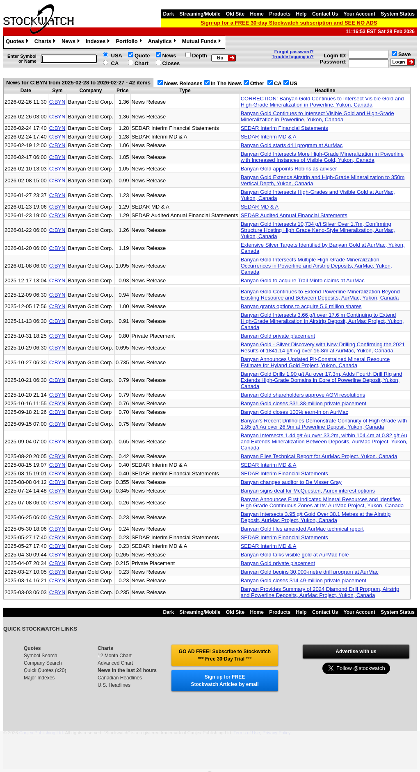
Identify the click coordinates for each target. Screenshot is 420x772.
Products (279, 14)
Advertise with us (356, 651)
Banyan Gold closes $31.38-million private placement (303, 403)
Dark (168, 14)
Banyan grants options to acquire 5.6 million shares (301, 306)
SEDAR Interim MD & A (269, 137)
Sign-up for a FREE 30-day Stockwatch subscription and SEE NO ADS (289, 23)
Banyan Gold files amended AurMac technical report (302, 529)
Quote (142, 55)
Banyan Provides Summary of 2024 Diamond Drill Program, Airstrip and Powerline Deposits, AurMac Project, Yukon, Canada (320, 592)
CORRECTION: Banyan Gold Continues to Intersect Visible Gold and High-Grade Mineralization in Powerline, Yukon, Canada (322, 101)
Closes (171, 63)
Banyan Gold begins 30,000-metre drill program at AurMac (310, 572)
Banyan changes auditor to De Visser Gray (291, 482)
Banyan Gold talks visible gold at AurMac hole (295, 555)
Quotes (18, 42)
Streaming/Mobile (199, 14)
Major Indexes (39, 678)
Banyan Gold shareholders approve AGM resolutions (303, 395)
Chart (141, 63)
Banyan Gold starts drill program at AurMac (292, 145)
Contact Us (325, 14)
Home (257, 14)
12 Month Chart (115, 655)
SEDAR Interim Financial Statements (284, 128)
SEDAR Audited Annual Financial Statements (294, 215)
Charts (45, 42)
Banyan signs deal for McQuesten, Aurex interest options (308, 491)
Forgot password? (294, 51)
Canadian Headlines (120, 678)
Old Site (235, 14)
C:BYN (57, 102)
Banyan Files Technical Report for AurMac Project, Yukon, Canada (319, 456)
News (72, 42)
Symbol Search (40, 655)
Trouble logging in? (293, 56)
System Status (398, 14)
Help (301, 14)
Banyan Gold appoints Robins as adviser (289, 169)
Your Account (359, 14)
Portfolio (130, 42)
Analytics (163, 42)
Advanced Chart (115, 663)
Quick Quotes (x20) (45, 670)
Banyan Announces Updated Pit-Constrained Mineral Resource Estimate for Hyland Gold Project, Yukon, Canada (315, 362)
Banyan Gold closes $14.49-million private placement (303, 580)
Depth (199, 55)
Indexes (99, 42)
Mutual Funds (202, 42)
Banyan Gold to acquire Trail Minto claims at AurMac (303, 280)
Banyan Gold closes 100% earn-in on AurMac (294, 412)
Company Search (43, 663)
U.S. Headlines (114, 685)
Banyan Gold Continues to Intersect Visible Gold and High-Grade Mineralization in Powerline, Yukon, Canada (317, 116)
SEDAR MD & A (259, 207)
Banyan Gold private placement (278, 336)
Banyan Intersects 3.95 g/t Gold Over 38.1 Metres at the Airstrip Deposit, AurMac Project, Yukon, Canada (316, 517)
